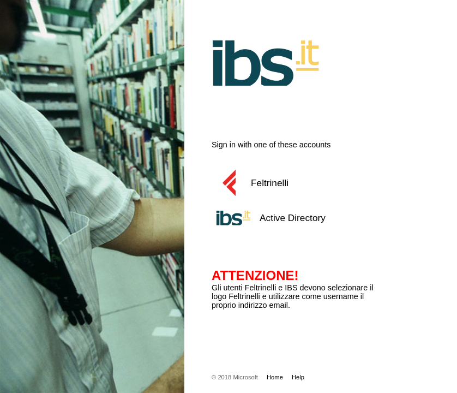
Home (275, 377)
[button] (307, 182)
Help (298, 377)
